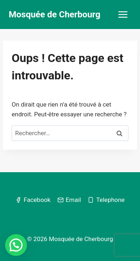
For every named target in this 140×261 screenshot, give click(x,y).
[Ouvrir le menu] (122, 14)
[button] (16, 245)
